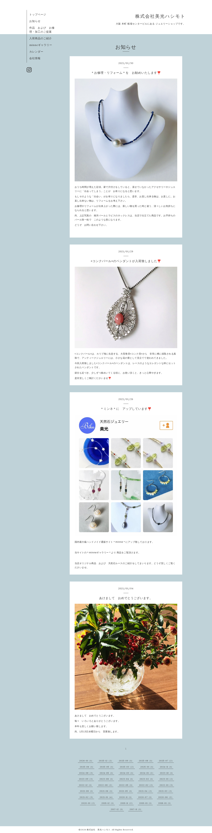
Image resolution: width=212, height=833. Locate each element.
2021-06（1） (106, 791)
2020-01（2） (88, 803)
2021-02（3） (87, 797)
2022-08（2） (105, 785)
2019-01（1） (146, 803)
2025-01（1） (147, 767)
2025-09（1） (126, 760)
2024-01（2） (147, 773)
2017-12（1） (117, 809)
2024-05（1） (107, 773)
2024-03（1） (127, 773)
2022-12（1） (86, 785)
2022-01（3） (167, 785)
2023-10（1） (167, 773)
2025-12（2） (106, 760)
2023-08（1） (106, 779)
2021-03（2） (166, 791)
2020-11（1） (126, 797)
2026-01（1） (86, 760)
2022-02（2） (146, 785)
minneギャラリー (40, 45)
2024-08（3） (86, 773)
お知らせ (35, 21)
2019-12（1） (108, 803)
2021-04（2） (146, 791)
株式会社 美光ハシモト (98, 829)
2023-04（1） (126, 779)
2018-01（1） (165, 803)
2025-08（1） (146, 760)
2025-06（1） (87, 767)
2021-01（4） (107, 797)
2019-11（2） (127, 803)
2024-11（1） (166, 767)
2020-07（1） (145, 797)
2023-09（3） (86, 779)
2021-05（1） (126, 791)
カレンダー (36, 51)
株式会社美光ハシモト (160, 16)
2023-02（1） (147, 779)
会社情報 (35, 58)
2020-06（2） (165, 797)
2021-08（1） (87, 791)
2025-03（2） (127, 767)
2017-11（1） (136, 809)
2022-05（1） (126, 785)
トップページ (37, 14)
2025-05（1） (107, 767)
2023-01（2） (167, 779)
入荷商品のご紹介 (40, 38)
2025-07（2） (166, 760)
